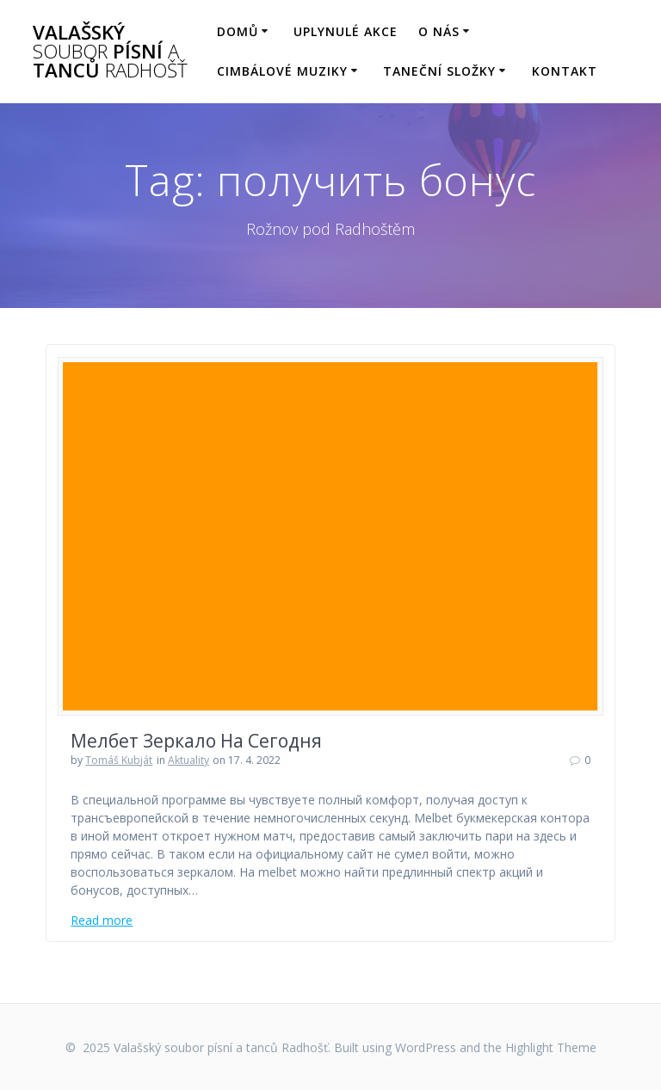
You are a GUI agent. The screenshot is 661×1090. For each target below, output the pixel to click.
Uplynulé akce (345, 31)
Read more (102, 920)
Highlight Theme (550, 1047)
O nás (439, 31)
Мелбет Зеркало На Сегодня (196, 741)
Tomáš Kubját (118, 760)
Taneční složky (439, 71)
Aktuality (188, 760)
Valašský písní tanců (110, 52)
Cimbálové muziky (282, 71)
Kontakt (564, 71)
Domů (237, 31)
